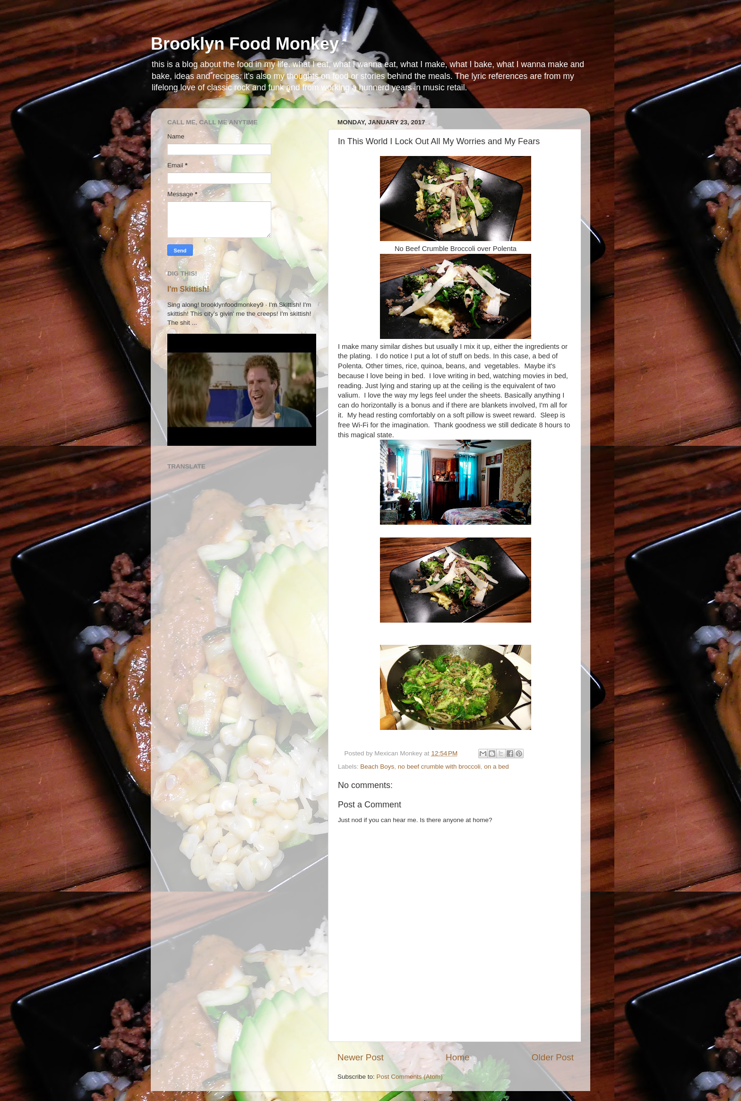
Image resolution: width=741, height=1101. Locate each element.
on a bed (496, 766)
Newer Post (360, 1057)
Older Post (553, 1057)
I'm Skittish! (188, 289)
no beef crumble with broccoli (439, 766)
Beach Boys (377, 766)
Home (457, 1057)
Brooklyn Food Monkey (245, 43)
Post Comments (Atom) (410, 1076)
